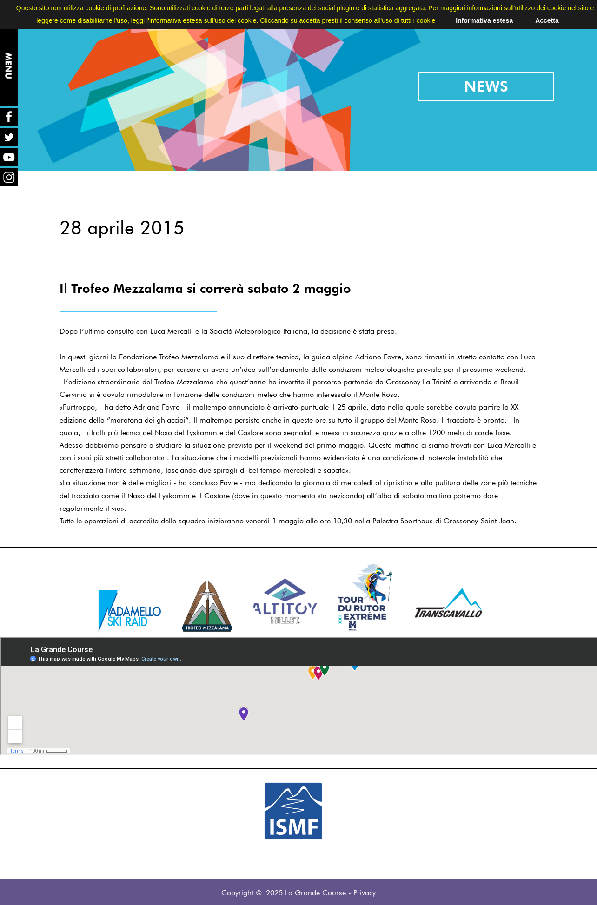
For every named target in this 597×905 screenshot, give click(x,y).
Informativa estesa (484, 20)
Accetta (547, 20)
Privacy (364, 892)
